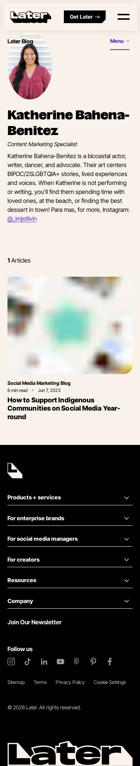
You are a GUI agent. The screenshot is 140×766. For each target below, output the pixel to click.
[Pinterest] (93, 661)
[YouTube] (60, 661)
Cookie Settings (110, 682)
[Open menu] (124, 17)
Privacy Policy (70, 682)
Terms (40, 682)
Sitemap (16, 682)
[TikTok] (27, 661)
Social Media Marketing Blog (39, 383)
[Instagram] (11, 661)
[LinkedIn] (44, 661)
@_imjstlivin (22, 218)
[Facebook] (109, 661)
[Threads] (77, 661)
